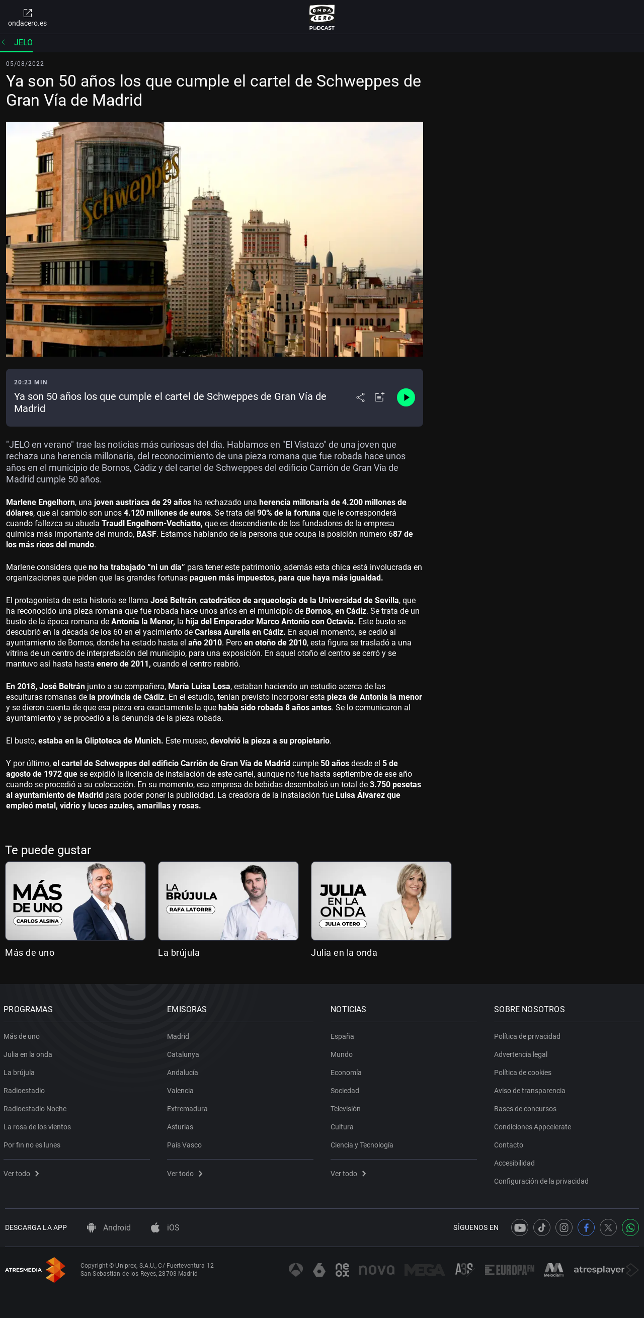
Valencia (182, 1089)
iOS (165, 1227)
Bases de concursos (527, 1107)
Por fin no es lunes (33, 1143)
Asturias (182, 1125)
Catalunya (185, 1052)
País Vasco (186, 1143)
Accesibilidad (516, 1161)
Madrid (180, 1034)
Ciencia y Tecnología (363, 1143)
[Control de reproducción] (406, 397)
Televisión (347, 1107)
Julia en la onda (344, 952)
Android (109, 1227)
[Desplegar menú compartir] (360, 397)
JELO (16, 42)
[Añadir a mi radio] (380, 397)
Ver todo (22, 1172)
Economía (347, 1070)
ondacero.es (27, 17)
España (344, 1034)
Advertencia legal (522, 1052)
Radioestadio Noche (36, 1107)
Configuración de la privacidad (543, 1179)
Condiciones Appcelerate (534, 1125)
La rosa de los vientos (38, 1125)
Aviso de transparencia (531, 1089)
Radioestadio (25, 1089)
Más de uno (29, 952)
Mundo (343, 1052)
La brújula (179, 952)
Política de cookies (524, 1070)
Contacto (510, 1143)
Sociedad (346, 1089)
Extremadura (189, 1107)
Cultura (343, 1125)
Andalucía (184, 1070)
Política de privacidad (529, 1034)
